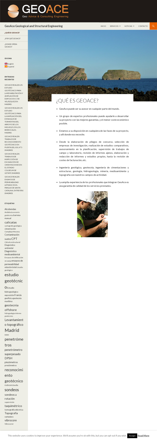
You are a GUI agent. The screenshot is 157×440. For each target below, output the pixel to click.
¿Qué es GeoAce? (12, 33)
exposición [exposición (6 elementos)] (9, 295)
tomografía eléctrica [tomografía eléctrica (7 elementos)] (14, 409)
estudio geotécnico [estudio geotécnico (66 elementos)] (14, 281)
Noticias (128, 26)
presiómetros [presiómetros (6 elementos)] (11, 365)
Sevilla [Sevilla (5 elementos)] (15, 385)
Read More (143, 435)
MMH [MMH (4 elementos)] (7, 335)
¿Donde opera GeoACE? (11, 45)
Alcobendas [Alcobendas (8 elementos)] (10, 209)
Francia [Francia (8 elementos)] (17, 295)
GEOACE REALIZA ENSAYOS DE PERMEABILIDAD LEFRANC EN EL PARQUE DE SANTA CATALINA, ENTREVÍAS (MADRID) (14, 185)
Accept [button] (132, 435)
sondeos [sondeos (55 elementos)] (12, 389)
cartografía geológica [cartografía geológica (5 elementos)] (13, 226)
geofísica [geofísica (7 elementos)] (9, 298)
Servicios (114, 26)
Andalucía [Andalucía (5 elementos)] (9, 212)
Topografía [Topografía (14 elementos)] (11, 413)
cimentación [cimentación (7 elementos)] (10, 229)
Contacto (143, 26)
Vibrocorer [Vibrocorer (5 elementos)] (9, 424)
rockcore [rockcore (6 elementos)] (9, 385)
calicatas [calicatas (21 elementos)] (11, 222)
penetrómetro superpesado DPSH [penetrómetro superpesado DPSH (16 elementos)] (13, 354)
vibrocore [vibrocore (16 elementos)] (11, 420)
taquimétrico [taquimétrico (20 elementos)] (13, 406)
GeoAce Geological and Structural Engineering (34, 26)
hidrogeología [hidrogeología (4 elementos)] (10, 313)
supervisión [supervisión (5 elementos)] (9, 402)
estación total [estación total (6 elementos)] (10, 267)
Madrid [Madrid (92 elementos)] (12, 330)
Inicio (103, 26)
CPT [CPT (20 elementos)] (14, 238)
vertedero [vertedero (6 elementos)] (9, 417)
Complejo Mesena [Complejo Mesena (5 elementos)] (12, 231)
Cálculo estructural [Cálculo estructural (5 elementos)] (12, 242)
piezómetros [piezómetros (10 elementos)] (11, 362)
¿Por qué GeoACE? (12, 38)
